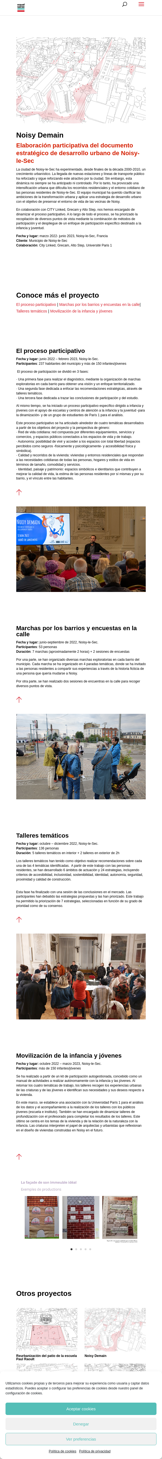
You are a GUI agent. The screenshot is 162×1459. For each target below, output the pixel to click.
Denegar (81, 1424)
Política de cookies (62, 1451)
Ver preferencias (81, 1439)
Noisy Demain (95, 1356)
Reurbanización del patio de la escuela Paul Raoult (46, 1357)
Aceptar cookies (81, 1408)
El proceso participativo (36, 304)
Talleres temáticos (32, 311)
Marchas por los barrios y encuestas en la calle (99, 304)
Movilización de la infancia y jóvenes (81, 311)
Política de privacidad (94, 1451)
